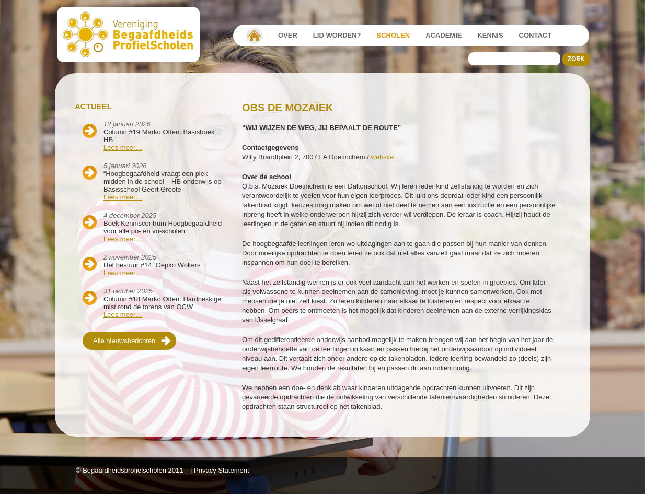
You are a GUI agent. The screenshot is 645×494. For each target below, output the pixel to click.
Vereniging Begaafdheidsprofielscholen (254, 35)
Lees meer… (122, 147)
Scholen (393, 35)
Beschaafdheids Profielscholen (133, 34)
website (382, 157)
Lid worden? (337, 35)
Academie (443, 35)
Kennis (490, 35)
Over (287, 35)
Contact (535, 35)
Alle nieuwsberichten (124, 341)
